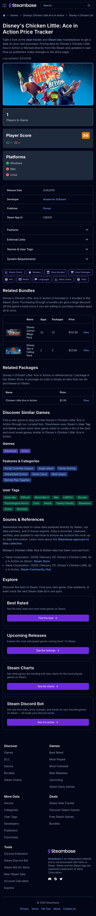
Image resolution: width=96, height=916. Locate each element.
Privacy (24, 908)
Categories (11, 810)
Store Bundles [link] (56, 272)
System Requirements (48, 259)
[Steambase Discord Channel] (49, 879)
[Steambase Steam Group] (55, 879)
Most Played (57, 759)
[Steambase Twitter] (61, 879)
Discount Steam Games (64, 810)
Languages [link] (42, 279)
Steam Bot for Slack (17, 867)
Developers (11, 823)
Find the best (48, 618)
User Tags (10, 816)
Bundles (9, 773)
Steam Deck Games (62, 786)
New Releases (58, 773)
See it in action (48, 722)
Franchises (11, 837)
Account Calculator (16, 881)
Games (14, 15)
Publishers (11, 830)
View (86, 332)
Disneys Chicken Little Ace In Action (43, 15)
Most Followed (58, 766)
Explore (9, 888)
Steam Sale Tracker (62, 803)
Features (48, 230)
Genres (8, 803)
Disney (47, 208)
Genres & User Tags (48, 249)
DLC (7, 759)
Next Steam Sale (15, 874)
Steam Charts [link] (13, 272)
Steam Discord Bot (16, 860)
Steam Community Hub (36, 569)
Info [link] (9, 279)
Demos (8, 766)
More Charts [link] (63, 279)
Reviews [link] (34, 272)
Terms (35, 908)
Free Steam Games (61, 816)
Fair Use (46, 908)
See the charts (48, 686)
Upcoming (56, 780)
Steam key (55, 39)
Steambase (54, 858)
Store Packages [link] (80, 272)
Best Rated (56, 752)
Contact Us (69, 908)
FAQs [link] (81, 279)
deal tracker (34, 39)
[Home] (4, 15)
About (56, 908)
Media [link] (24, 279)
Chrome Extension (16, 853)
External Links (48, 239)
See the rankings (48, 650)
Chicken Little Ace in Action (21, 400)
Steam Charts (13, 780)
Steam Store (42, 561)
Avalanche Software (54, 199)
